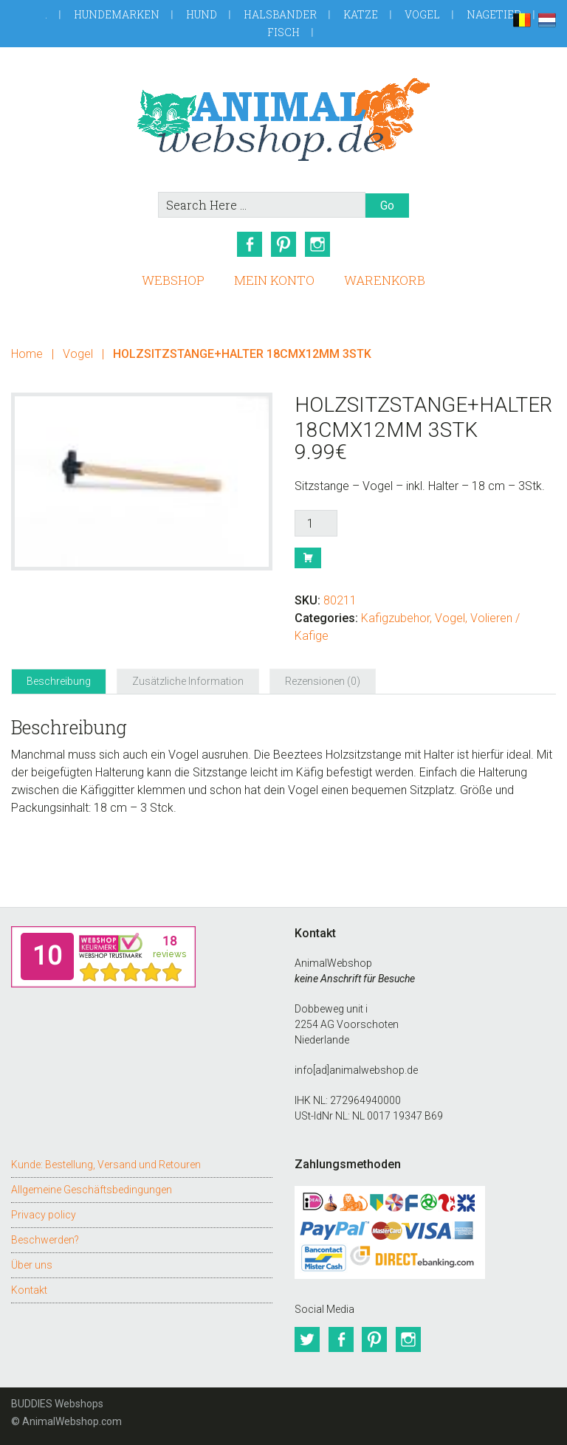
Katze (360, 14)
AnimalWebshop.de (283, 119)
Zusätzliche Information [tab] (188, 681)
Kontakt (29, 1289)
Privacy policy (43, 1214)
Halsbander (280, 14)
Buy (308, 558)
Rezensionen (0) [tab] (322, 681)
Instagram (317, 244)
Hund (201, 14)
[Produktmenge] (316, 523)
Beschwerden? (45, 1239)
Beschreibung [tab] (59, 681)
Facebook (249, 244)
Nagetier (494, 14)
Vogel (422, 14)
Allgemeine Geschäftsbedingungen (91, 1189)
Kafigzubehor (395, 618)
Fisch (283, 32)
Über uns (31, 1264)
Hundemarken (116, 14)
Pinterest (283, 244)
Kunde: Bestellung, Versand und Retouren (106, 1164)
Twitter (307, 1339)
